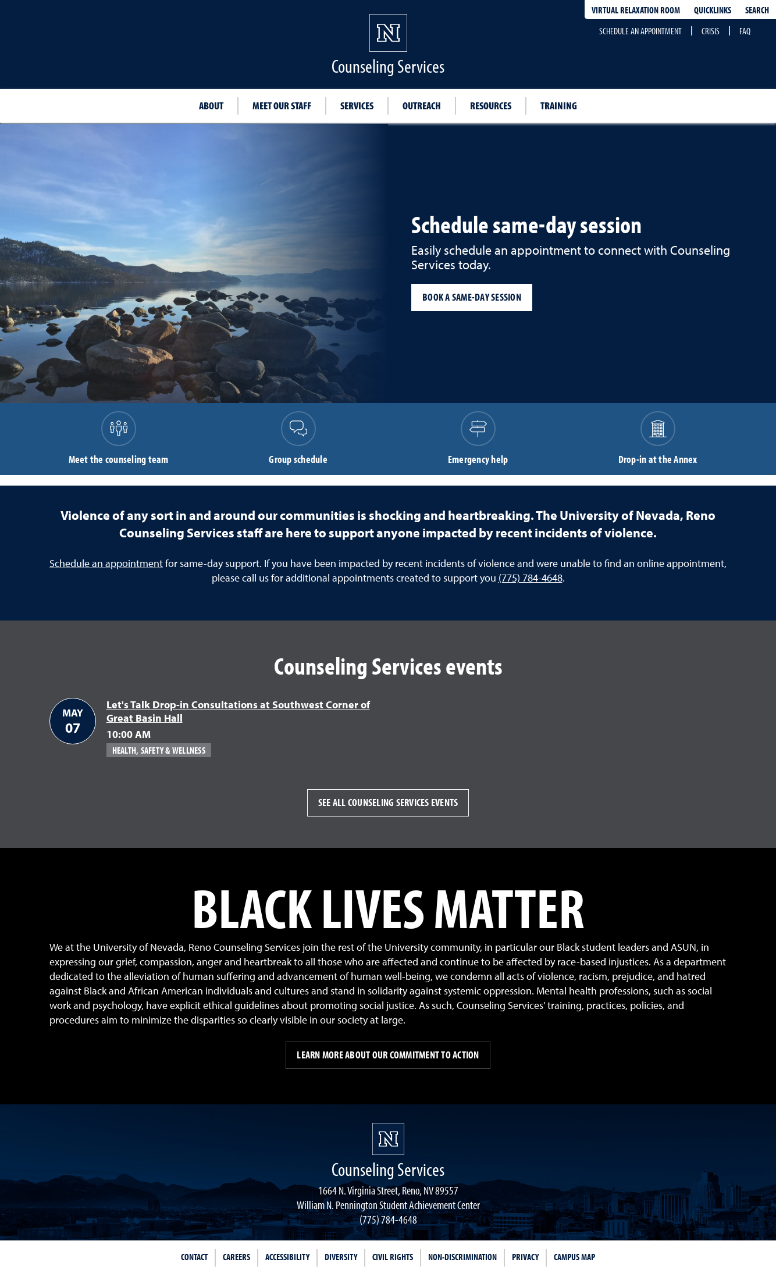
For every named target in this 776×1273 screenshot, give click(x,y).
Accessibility (287, 1257)
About (211, 105)
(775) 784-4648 (531, 577)
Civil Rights (392, 1257)
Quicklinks (712, 10)
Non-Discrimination (462, 1257)
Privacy (525, 1257)
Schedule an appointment (640, 31)
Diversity (341, 1257)
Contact (194, 1257)
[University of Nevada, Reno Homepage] (388, 1139)
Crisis (711, 31)
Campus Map (574, 1257)
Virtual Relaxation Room (636, 10)
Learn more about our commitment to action (388, 1054)
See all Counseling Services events (388, 802)
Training (558, 105)
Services (356, 105)
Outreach (422, 105)
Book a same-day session (471, 297)
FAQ (744, 31)
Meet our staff (281, 105)
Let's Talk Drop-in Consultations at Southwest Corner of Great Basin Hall (238, 711)
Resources (490, 105)
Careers (236, 1257)
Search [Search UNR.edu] (757, 10)
